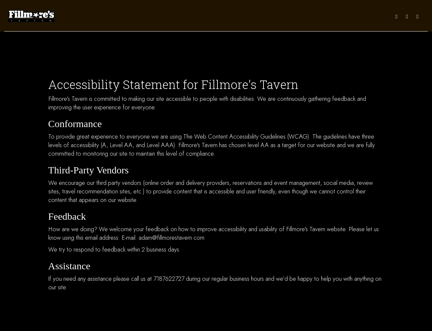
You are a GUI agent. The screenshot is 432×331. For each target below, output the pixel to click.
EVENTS (239, 16)
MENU (149, 16)
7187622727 (168, 279)
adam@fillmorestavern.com (171, 237)
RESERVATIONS (329, 16)
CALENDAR (260, 16)
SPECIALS (219, 16)
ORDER (354, 16)
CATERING (282, 16)
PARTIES (303, 16)
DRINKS (199, 16)
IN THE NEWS (376, 16)
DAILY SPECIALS (174, 16)
